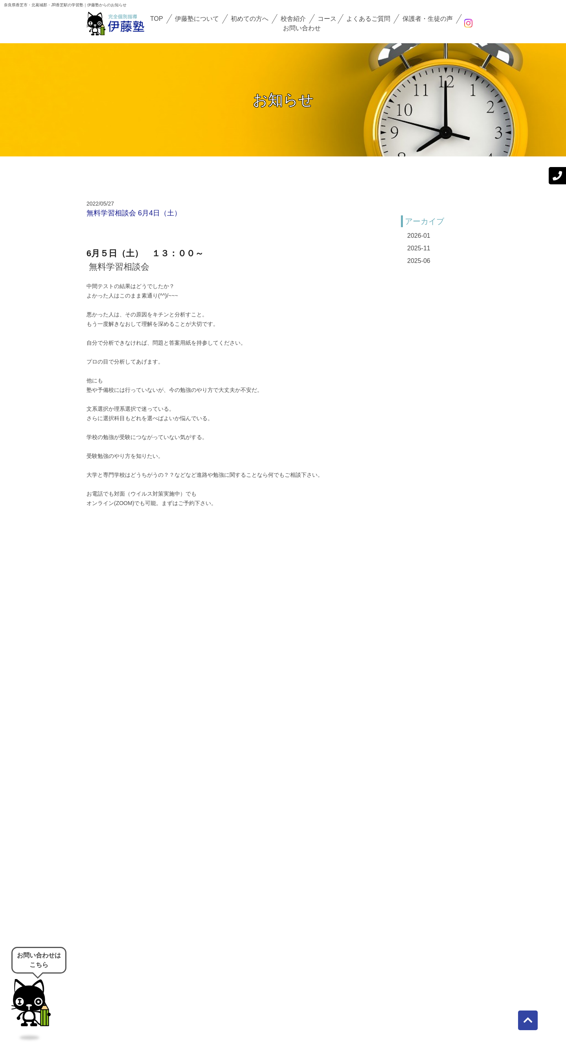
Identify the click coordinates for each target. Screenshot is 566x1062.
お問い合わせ (302, 28)
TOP (156, 18)
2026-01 (418, 235)
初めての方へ (249, 18)
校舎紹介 (293, 18)
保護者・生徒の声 (427, 18)
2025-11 (418, 248)
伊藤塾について (197, 18)
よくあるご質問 (368, 18)
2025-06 (418, 260)
